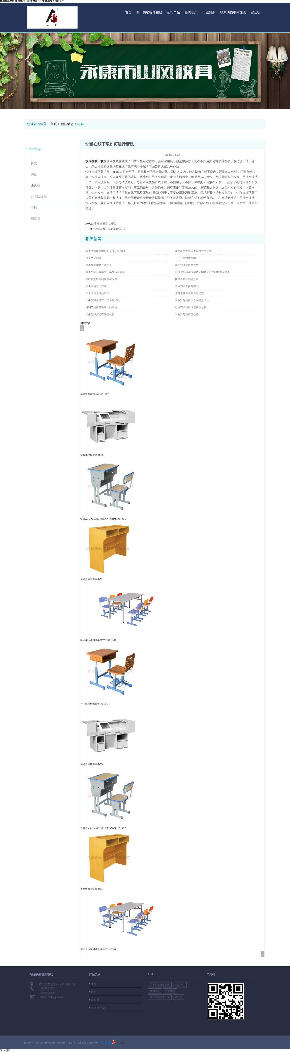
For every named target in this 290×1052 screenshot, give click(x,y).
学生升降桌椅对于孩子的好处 (103, 300)
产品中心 (179, 984)
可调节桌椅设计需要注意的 (190, 307)
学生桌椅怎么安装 (105, 223)
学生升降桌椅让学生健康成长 (192, 300)
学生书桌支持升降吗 (187, 286)
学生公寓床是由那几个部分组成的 (105, 251)
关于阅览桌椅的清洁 (97, 293)
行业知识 (208, 12)
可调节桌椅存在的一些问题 (101, 307)
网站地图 (5, 1050)
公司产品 (173, 12)
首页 (128, 12)
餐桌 (34, 163)
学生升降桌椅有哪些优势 (100, 314)
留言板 (255, 12)
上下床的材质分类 (185, 258)
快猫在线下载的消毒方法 (109, 228)
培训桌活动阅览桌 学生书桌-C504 (98, 640)
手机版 (120, 1042)
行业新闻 (170, 990)
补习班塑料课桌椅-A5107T (94, 394)
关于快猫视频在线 (149, 12)
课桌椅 (35, 185)
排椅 (34, 207)
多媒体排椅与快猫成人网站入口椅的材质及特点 (202, 272)
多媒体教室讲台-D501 (92, 579)
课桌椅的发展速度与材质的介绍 (193, 251)
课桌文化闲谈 (93, 258)
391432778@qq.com (51, 997)
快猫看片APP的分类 (186, 279)
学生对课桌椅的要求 (187, 265)
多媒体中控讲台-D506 (92, 455)
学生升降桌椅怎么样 (187, 314)
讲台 (34, 174)
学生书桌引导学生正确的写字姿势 (105, 272)
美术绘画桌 (39, 196)
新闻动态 (191, 12)
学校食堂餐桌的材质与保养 (101, 279)
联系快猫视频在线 (233, 12)
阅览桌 (35, 218)
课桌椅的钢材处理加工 (99, 265)
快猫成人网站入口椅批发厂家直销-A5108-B (103, 518)
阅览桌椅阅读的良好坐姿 (189, 293)
